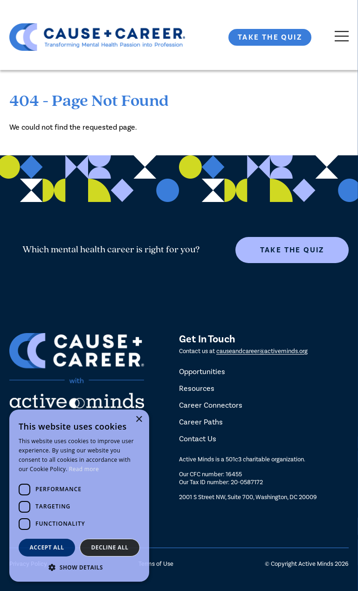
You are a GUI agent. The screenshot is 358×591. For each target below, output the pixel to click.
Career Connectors (210, 405)
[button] (79, 567)
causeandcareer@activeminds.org (262, 351)
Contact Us (197, 438)
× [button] (138, 419)
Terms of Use (155, 563)
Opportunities (202, 371)
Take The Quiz (270, 37)
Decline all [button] (110, 547)
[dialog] (79, 496)
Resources (196, 388)
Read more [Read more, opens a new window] (84, 469)
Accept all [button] (47, 547)
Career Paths (201, 421)
